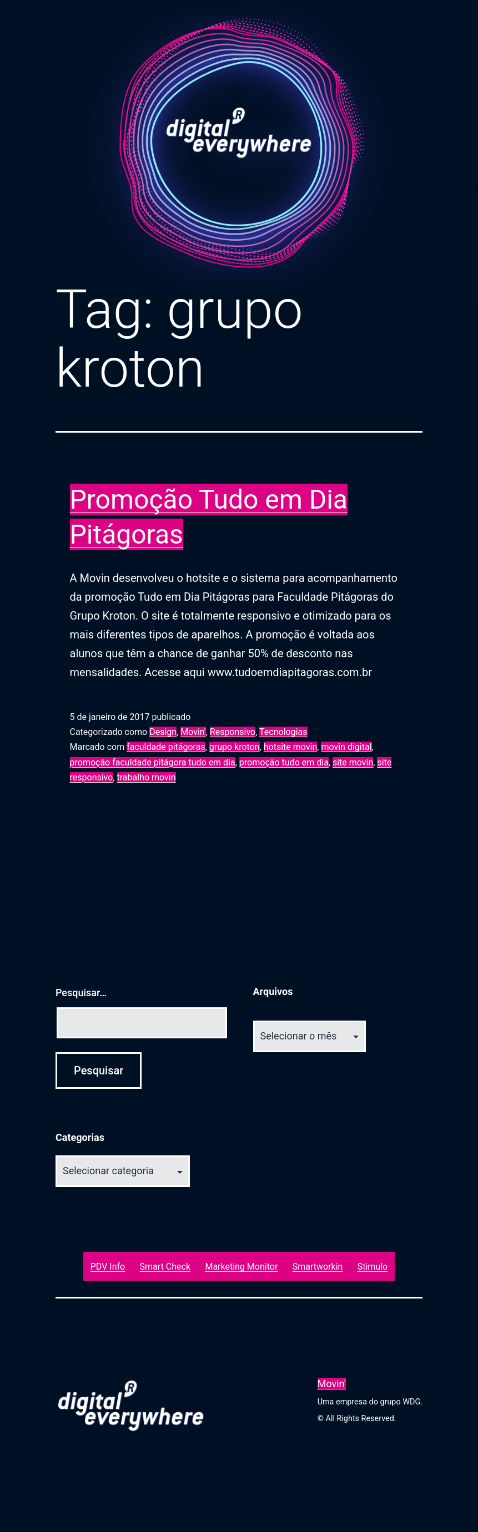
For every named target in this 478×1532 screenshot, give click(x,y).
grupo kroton (234, 747)
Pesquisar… (81, 992)
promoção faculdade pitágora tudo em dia (152, 762)
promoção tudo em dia (284, 762)
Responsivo (232, 732)
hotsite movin (291, 747)
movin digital (346, 747)
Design (163, 732)
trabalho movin (146, 777)
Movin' (192, 732)
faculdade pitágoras (166, 747)
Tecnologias (283, 732)
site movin (353, 762)
